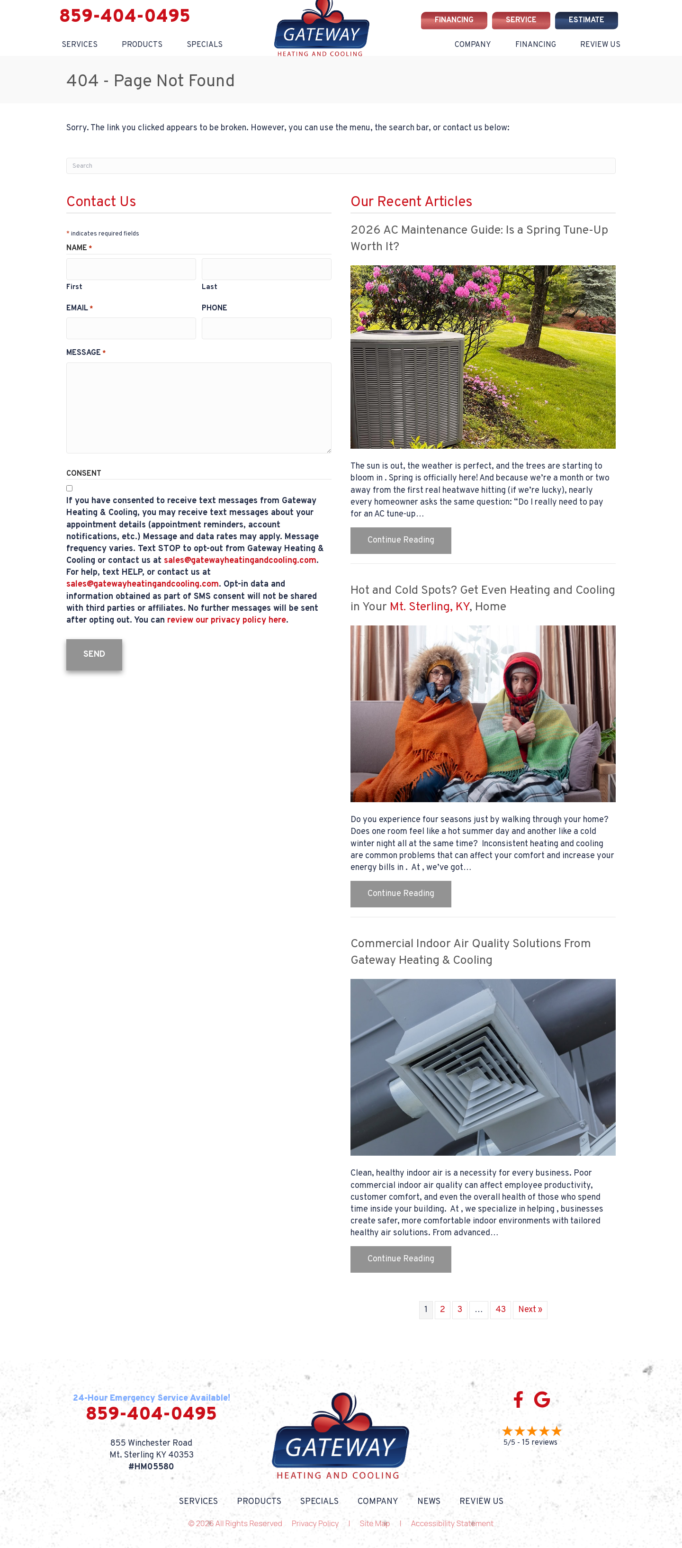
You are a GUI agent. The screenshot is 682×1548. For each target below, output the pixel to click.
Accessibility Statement (452, 1523)
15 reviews (539, 1443)
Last (209, 284)
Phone (214, 305)
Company (473, 45)
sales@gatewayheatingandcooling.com (240, 554)
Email (79, 305)
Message (86, 347)
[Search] (341, 166)
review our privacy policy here (226, 614)
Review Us (600, 45)
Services (80, 45)
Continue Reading (409, 540)
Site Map (375, 1523)
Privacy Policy (315, 1523)
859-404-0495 (124, 17)
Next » (530, 1309)
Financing (535, 45)
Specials (205, 45)
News (428, 1502)
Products (142, 45)
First (74, 284)
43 (500, 1309)
